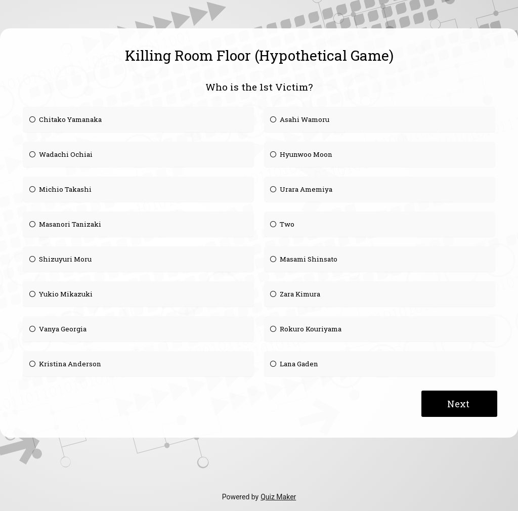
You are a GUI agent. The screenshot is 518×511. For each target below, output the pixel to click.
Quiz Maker (278, 497)
